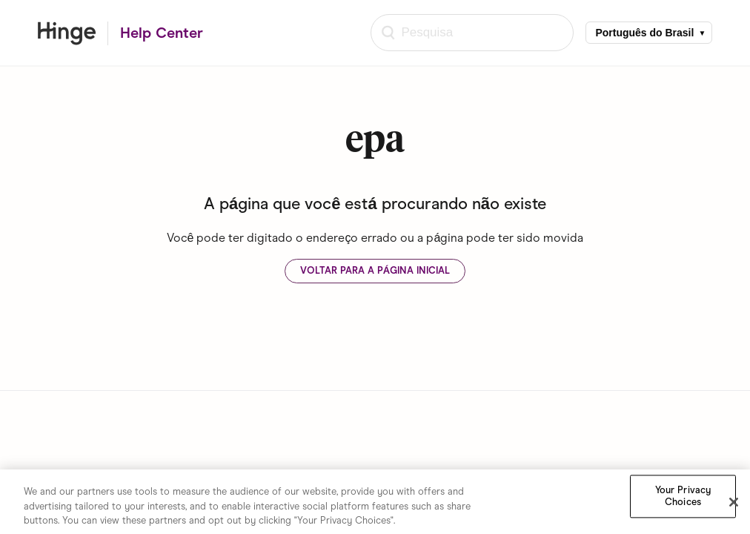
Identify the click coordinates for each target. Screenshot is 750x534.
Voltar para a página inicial (375, 270)
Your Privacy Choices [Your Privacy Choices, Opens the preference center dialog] (683, 498)
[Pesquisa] (472, 32)
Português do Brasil (644, 33)
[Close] (733, 503)
